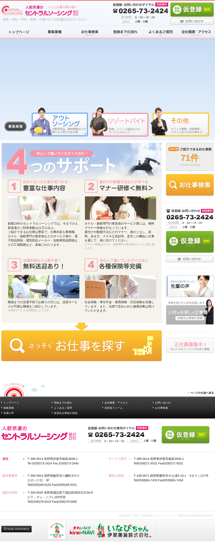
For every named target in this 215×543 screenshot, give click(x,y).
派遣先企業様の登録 (65, 413)
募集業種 (8, 407)
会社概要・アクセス (116, 402)
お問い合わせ (163, 402)
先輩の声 (8, 413)
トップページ (11, 402)
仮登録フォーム (113, 407)
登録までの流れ (63, 402)
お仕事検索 (161, 407)
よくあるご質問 (63, 407)
